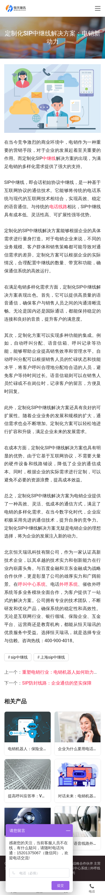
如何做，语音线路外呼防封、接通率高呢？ (79, 843)
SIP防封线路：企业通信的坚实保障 (57, 683)
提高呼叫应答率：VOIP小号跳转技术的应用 (29, 796)
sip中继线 (19, 657)
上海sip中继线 (52, 657)
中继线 (49, 158)
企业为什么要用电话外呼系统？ (79, 749)
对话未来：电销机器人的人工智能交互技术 (79, 796)
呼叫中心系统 (32, 584)
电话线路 (58, 206)
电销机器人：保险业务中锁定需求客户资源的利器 (29, 749)
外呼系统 (68, 584)
